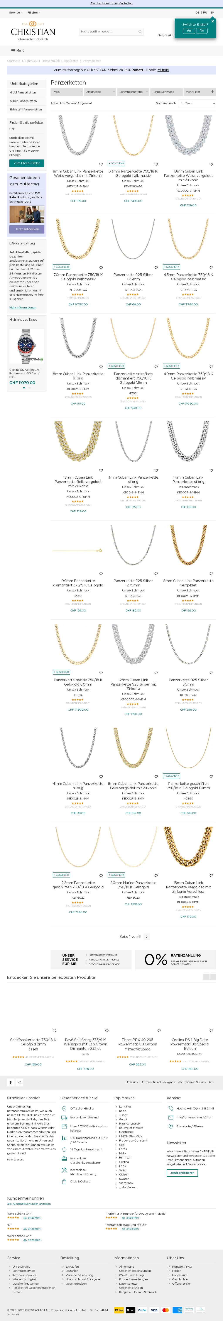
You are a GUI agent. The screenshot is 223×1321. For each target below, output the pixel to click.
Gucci (123, 1119)
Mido (122, 1153)
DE (197, 12)
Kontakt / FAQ (182, 1266)
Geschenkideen (76, 1283)
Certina (124, 1162)
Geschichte (180, 1279)
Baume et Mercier (131, 1128)
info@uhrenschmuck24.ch (194, 1117)
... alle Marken (128, 1187)
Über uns (132, 1082)
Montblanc (126, 1132)
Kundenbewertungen (133, 1279)
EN (212, 12)
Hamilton (125, 1157)
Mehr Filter (193, 92)
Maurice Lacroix (129, 1123)
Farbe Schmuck (167, 91)
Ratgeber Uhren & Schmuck (138, 1292)
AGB (212, 1082)
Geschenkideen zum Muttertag (111, 3)
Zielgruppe (101, 91)
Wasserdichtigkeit (25, 1279)
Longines (125, 1106)
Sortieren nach (166, 103)
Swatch (124, 1179)
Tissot (123, 1115)
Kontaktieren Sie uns (192, 1082)
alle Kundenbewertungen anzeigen (29, 1203)
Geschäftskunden (131, 1288)
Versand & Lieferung (79, 1275)
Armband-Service (25, 1275)
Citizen (123, 1174)
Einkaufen (72, 1266)
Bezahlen (72, 1271)
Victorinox (126, 1183)
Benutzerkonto (168, 35)
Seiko (122, 1170)
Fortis (123, 1149)
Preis (68, 91)
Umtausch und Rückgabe (158, 1082)
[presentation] (206, 977)
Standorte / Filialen (190, 1126)
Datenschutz (128, 1283)
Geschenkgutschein (26, 1283)
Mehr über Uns (15, 1159)
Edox (122, 1166)
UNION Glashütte (130, 1136)
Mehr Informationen (22, 307)
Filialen (176, 1271)
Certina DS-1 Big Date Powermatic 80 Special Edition (189, 1044)
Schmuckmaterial (134, 91)
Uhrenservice (21, 1266)
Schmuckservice (24, 1271)
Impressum (180, 1275)
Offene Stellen (181, 1283)
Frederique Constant (133, 1140)
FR (205, 12)
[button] (24, 388)
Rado (122, 1111)
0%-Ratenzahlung (131, 1275)
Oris (121, 1145)
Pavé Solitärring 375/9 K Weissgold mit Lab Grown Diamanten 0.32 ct (85, 1044)
